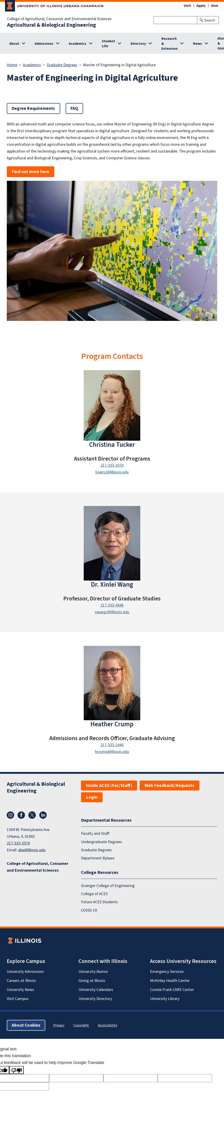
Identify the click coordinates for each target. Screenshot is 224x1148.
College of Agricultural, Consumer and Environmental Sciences (59, 18)
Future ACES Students (99, 902)
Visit (187, 5)
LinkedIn (43, 815)
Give (214, 5)
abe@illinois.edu (31, 850)
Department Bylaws (97, 858)
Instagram (10, 815)
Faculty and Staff (95, 833)
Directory (138, 43)
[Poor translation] (16, 1070)
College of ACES (94, 893)
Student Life (108, 43)
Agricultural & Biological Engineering (51, 24)
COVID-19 (89, 910)
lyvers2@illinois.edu (112, 472)
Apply (200, 5)
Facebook (21, 815)
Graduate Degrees (62, 65)
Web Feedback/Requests (169, 785)
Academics (77, 43)
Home (12, 65)
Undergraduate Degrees (101, 842)
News (197, 43)
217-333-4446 (112, 605)
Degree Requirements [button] (33, 108)
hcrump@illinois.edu (112, 751)
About (14, 43)
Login (92, 797)
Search (210, 20)
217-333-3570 (112, 465)
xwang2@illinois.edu (112, 612)
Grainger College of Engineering (108, 885)
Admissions (44, 43)
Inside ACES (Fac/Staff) (109, 785)
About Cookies (26, 1025)
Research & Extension (169, 43)
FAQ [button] (74, 108)
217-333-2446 (112, 745)
